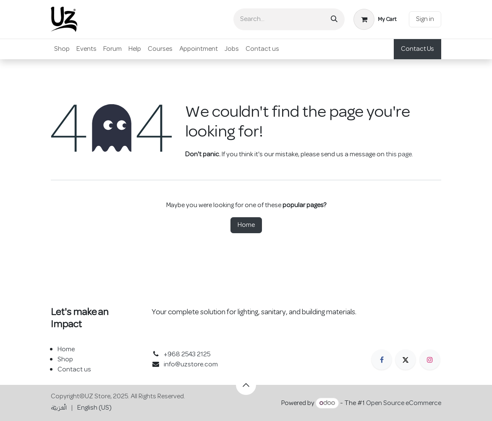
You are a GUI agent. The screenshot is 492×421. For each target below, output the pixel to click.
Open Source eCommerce (403, 403)
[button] (246, 385)
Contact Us (417, 49)
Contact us (74, 369)
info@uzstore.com (191, 364)
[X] (405, 360)
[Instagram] (430, 360)
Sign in (425, 19)
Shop (65, 359)
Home (246, 225)
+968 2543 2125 (187, 354)
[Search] (334, 19)
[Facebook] (382, 360)
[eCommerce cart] (375, 19)
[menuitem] (62, 49)
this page (399, 154)
